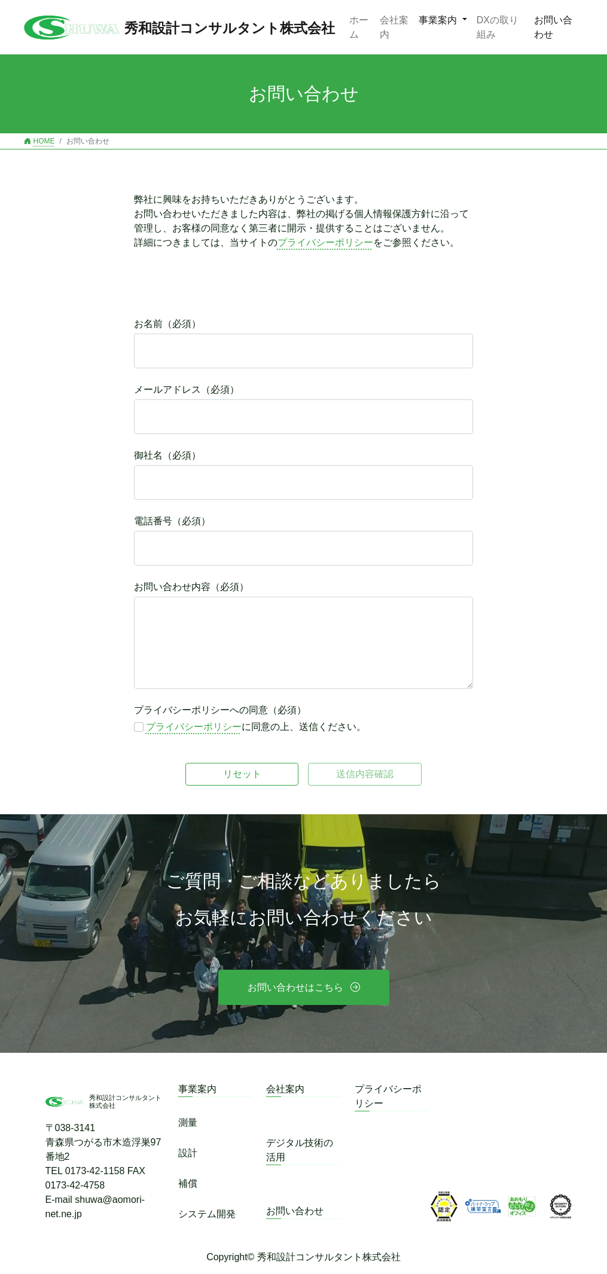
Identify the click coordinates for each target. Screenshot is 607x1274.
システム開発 (207, 1214)
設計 (187, 1153)
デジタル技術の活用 (299, 1150)
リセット (242, 774)
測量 (187, 1122)
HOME (39, 141)
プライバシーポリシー (325, 242)
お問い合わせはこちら (295, 987)
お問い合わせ (553, 27)
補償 (187, 1183)
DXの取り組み (497, 27)
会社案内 (394, 27)
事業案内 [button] (439, 20)
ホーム (358, 27)
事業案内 (197, 1089)
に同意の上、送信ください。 (256, 727)
